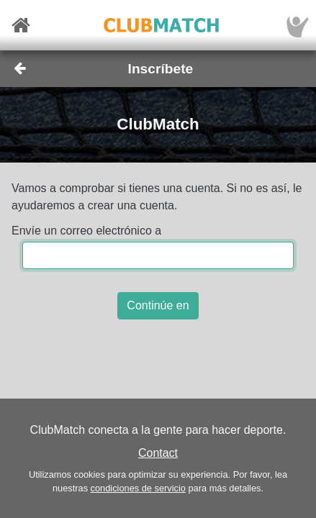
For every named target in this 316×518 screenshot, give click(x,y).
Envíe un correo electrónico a (86, 230)
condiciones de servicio (138, 488)
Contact (158, 453)
